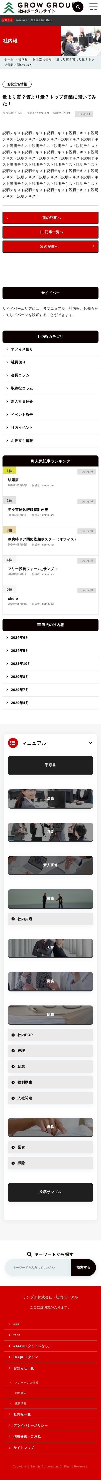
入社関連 (25, 1098)
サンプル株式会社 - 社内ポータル (50, 1297)
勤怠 (21, 1066)
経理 (21, 1051)
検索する (83, 1267)
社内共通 (25, 919)
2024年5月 (20, 651)
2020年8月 (20, 677)
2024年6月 (20, 638)
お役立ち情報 (42, 59)
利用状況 (21, 1392)
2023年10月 (21, 664)
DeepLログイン (26, 1357)
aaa (17, 1324)
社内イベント (22, 428)
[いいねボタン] (82, 114)
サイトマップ (24, 1448)
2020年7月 (20, 690)
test (17, 1335)
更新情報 (21, 1403)
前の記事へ (51, 218)
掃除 (21, 1163)
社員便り (18, 362)
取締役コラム (22, 388)
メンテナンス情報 (27, 1382)
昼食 (21, 1147)
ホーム (9, 59)
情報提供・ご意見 (27, 1436)
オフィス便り (22, 349)
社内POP (25, 1035)
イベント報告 (22, 415)
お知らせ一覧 (24, 1368)
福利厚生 (25, 1082)
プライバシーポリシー (31, 1425)
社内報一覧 (22, 1414)
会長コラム (20, 375)
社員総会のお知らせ (42, 20)
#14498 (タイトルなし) (32, 1346)
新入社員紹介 (22, 402)
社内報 (23, 59)
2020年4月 (20, 703)
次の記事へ (49, 247)
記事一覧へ (51, 232)
